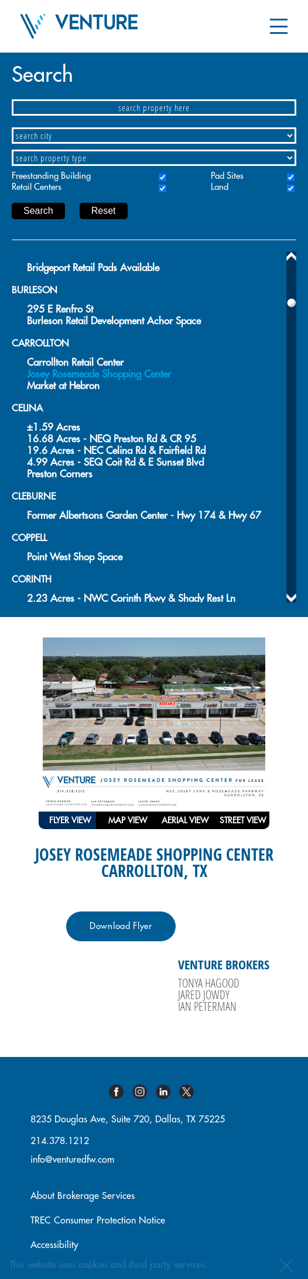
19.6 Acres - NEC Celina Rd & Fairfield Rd (116, 451)
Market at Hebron (63, 386)
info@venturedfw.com (72, 1159)
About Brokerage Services (82, 1196)
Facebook (120, 1091)
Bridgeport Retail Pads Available (93, 268)
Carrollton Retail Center (75, 363)
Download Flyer (121, 926)
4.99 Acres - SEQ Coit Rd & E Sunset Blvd (115, 462)
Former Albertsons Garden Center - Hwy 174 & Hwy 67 (144, 516)
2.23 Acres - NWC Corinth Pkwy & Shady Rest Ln (131, 599)
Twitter (191, 1091)
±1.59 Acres (53, 427)
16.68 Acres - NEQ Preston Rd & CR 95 (111, 439)
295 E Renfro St (60, 309)
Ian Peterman (207, 1006)
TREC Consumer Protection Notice (97, 1220)
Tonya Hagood (208, 982)
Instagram (144, 1091)
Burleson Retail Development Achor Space (114, 321)
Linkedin (167, 1091)
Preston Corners (60, 474)
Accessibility (54, 1245)
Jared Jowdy (204, 994)
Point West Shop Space (74, 557)
